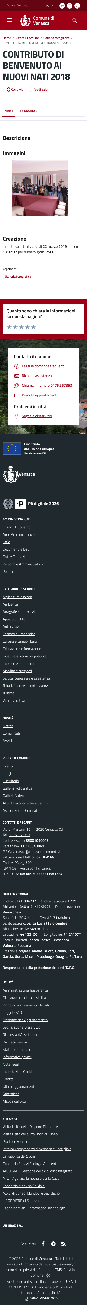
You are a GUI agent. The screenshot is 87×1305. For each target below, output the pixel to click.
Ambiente (10, 604)
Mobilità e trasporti (17, 671)
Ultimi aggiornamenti (19, 1086)
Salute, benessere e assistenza (26, 678)
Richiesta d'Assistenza (20, 1034)
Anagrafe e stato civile (20, 611)
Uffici (6, 542)
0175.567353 (19, 835)
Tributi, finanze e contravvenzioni (28, 685)
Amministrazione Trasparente (25, 990)
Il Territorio (11, 781)
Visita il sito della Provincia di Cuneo (30, 1134)
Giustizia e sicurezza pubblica (25, 656)
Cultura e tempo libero (20, 641)
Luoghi (8, 773)
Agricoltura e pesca (17, 597)
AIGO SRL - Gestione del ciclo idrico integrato (37, 1171)
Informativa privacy (17, 1057)
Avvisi (7, 740)
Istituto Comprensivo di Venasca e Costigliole (37, 1149)
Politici (8, 571)
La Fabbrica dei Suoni (19, 1156)
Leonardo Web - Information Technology (34, 1208)
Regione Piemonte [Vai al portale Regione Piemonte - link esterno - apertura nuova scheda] (17, 5)
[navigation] (9, 20)
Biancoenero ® (46, 1287)
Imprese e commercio (19, 663)
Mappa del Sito (14, 1101)
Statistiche (11, 1094)
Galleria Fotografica (17, 788)
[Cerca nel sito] (74, 20)
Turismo (8, 693)
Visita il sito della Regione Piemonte (30, 1126)
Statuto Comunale (17, 1049)
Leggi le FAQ (12, 1012)
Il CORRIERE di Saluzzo (21, 1200)
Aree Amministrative (19, 534)
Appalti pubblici (14, 619)
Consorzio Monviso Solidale (24, 1186)
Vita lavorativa (14, 700)
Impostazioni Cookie (18, 1071)
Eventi (8, 766)
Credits (8, 1079)
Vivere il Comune (27, 37)
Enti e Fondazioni (16, 556)
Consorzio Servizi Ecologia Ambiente (30, 1163)
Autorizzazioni (13, 626)
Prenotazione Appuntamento (25, 1020)
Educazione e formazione (22, 648)
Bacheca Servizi (15, 1042)
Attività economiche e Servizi (25, 803)
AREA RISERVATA (41, 1298)
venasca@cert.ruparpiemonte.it (37, 851)
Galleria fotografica (56, 37)
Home (7, 37)
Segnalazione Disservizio (21, 1027)
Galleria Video (13, 795)
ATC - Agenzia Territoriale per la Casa (31, 1178)
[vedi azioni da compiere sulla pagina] (38, 89)
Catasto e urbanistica (19, 634)
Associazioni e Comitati (20, 810)
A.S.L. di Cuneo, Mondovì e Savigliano (31, 1193)
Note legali (11, 1064)
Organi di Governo (16, 527)
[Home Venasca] (41, 20)
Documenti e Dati (16, 549)
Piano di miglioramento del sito (26, 1005)
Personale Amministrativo (23, 564)
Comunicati (11, 733)
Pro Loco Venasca (16, 1141)
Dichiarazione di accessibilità (24, 997)
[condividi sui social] (14, 89)
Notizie (8, 726)
